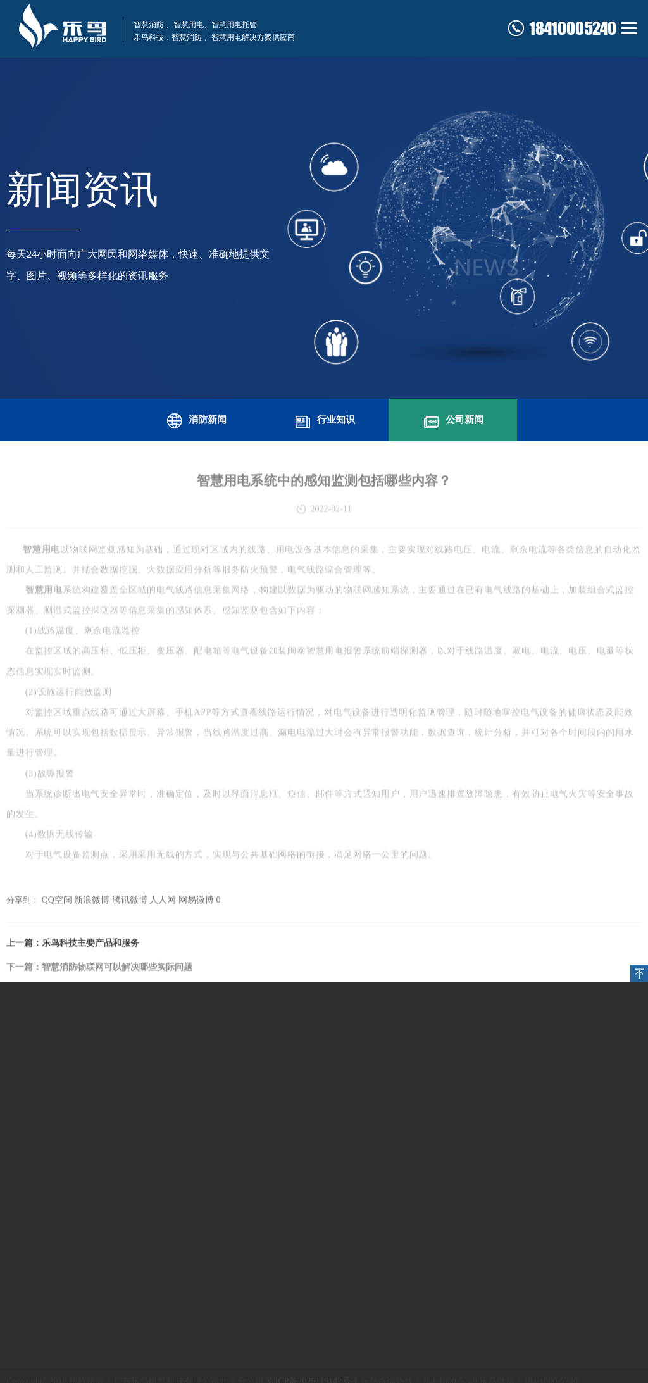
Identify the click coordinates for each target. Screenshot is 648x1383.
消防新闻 (196, 418)
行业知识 (324, 418)
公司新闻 (452, 418)
